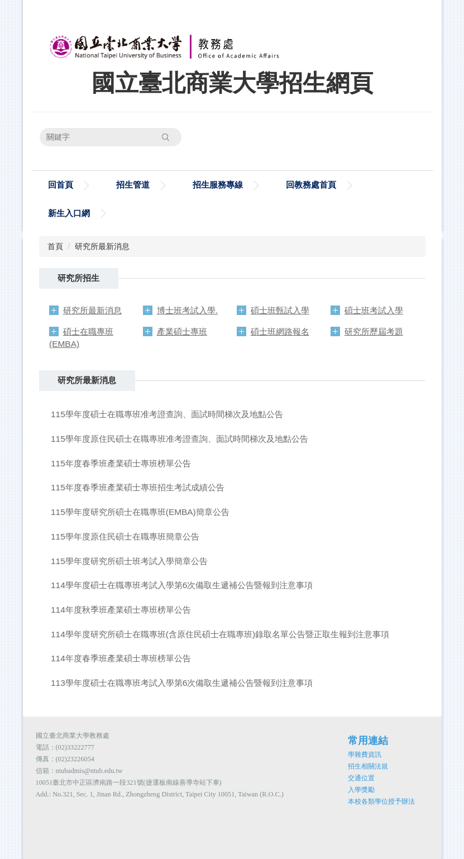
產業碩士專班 (182, 331)
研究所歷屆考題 (374, 331)
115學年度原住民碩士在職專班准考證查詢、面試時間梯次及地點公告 (179, 438)
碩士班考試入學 (374, 310)
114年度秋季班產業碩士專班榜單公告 (121, 609)
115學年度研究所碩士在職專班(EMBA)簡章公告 (140, 512)
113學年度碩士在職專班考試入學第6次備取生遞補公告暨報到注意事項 (182, 683)
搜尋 (166, 136)
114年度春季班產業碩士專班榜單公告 (121, 658)
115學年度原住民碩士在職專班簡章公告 (125, 536)
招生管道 (133, 184)
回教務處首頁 (311, 184)
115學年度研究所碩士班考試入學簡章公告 (129, 561)
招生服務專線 (218, 184)
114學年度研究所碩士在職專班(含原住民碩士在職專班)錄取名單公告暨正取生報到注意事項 (220, 634)
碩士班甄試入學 (280, 310)
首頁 (55, 246)
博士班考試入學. (187, 310)
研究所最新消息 (102, 246)
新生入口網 (69, 213)
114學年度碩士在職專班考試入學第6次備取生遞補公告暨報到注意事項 (182, 585)
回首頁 (60, 184)
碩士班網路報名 (280, 331)
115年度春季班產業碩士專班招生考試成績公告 (137, 487)
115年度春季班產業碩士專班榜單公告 (121, 463)
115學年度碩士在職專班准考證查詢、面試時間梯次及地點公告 (167, 414)
